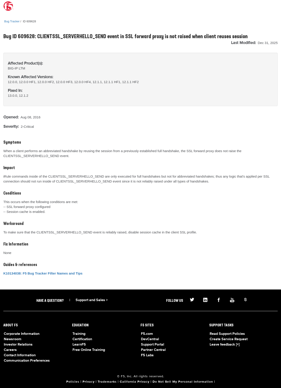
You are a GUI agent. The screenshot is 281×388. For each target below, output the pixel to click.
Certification (82, 339)
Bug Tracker (12, 21)
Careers (10, 350)
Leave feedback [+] (225, 344)
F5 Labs (147, 355)
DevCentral (150, 339)
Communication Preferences (27, 361)
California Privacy (134, 381)
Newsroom (12, 339)
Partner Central (153, 350)
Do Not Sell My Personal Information (183, 381)
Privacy (89, 381)
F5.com (147, 334)
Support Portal (152, 344)
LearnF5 (79, 344)
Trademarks (107, 381)
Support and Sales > (92, 300)
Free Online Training (88, 350)
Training (78, 334)
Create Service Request (229, 339)
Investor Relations (18, 344)
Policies (72, 381)
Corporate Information (21, 334)
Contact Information (20, 355)
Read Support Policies (227, 334)
